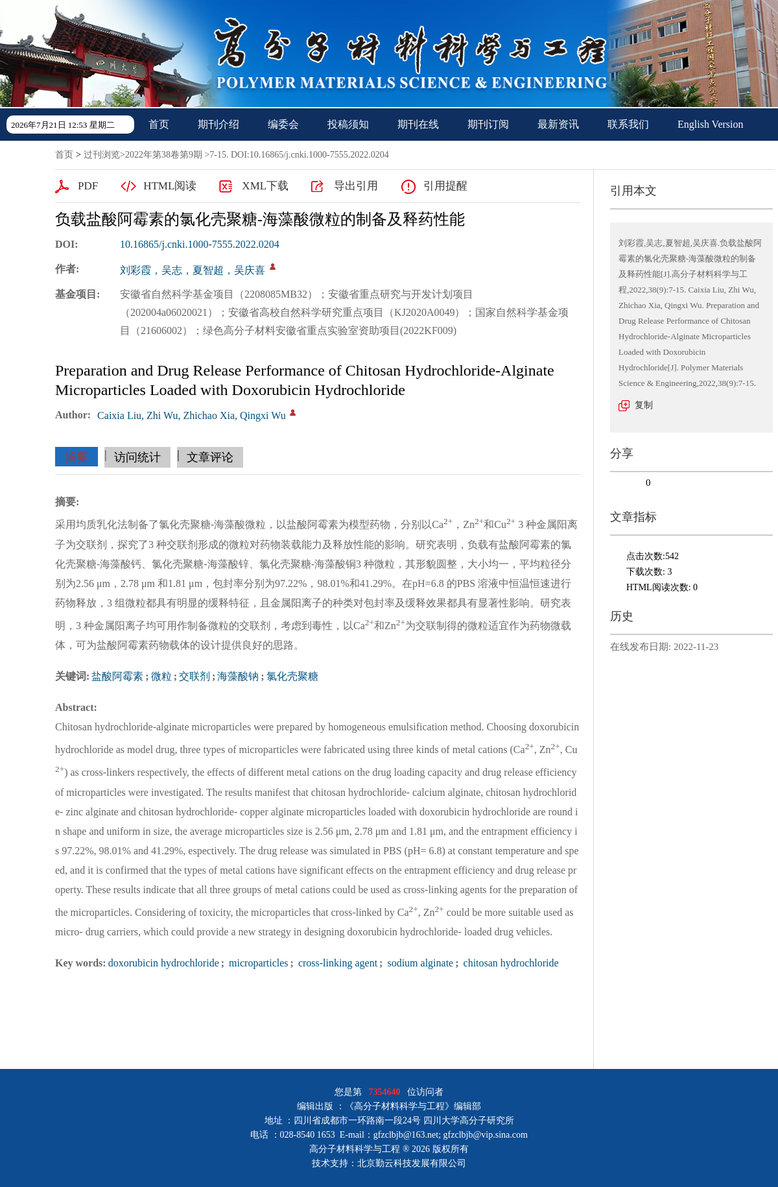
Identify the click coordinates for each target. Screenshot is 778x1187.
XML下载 (265, 186)
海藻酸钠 (238, 676)
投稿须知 (348, 124)
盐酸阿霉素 (117, 676)
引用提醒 (445, 186)
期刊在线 (418, 124)
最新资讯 (558, 124)
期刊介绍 (218, 124)
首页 (158, 124)
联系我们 (628, 124)
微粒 (161, 676)
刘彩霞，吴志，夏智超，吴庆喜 (192, 270)
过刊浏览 (102, 155)
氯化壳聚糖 (292, 676)
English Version (710, 124)
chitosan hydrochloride (510, 962)
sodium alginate (418, 962)
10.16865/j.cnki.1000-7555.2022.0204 (199, 244)
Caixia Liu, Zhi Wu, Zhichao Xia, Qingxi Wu (191, 415)
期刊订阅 (488, 124)
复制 (644, 405)
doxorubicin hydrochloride (163, 962)
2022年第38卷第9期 (163, 155)
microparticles (257, 962)
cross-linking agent (336, 962)
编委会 (283, 124)
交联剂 (194, 676)
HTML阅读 (169, 186)
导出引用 (356, 186)
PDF (88, 186)
